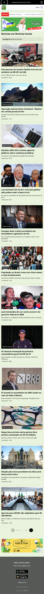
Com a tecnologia (22, 590)
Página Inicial (22, 582)
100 (26, 530)
